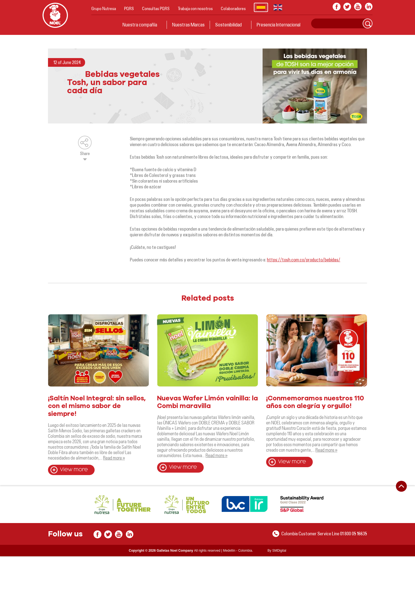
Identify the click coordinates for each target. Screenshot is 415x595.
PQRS (129, 8)
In (368, 7)
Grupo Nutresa (103, 8)
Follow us (65, 534)
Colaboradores (233, 8)
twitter (347, 7)
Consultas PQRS (156, 8)
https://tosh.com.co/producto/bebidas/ (303, 259)
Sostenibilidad (228, 25)
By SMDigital (276, 550)
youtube (358, 7)
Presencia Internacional (278, 25)
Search (367, 23)
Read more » (114, 458)
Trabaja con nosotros (195, 8)
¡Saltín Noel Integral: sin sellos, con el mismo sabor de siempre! (97, 406)
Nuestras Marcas (188, 25)
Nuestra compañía (139, 25)
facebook (337, 7)
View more (74, 469)
